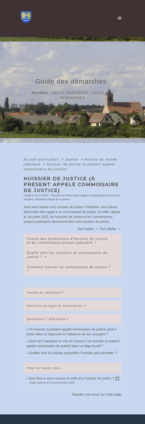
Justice (72, 159)
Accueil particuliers (42, 159)
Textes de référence (44, 292)
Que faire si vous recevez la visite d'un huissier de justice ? (74, 378)
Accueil (40, 93)
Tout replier (89, 229)
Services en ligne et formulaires (55, 305)
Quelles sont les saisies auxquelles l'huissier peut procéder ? (73, 353)
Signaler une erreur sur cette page (96, 394)
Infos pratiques (70, 93)
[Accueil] (27, 18)
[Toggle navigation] (119, 18)
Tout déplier (110, 229)
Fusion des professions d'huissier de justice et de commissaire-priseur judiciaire (67, 240)
